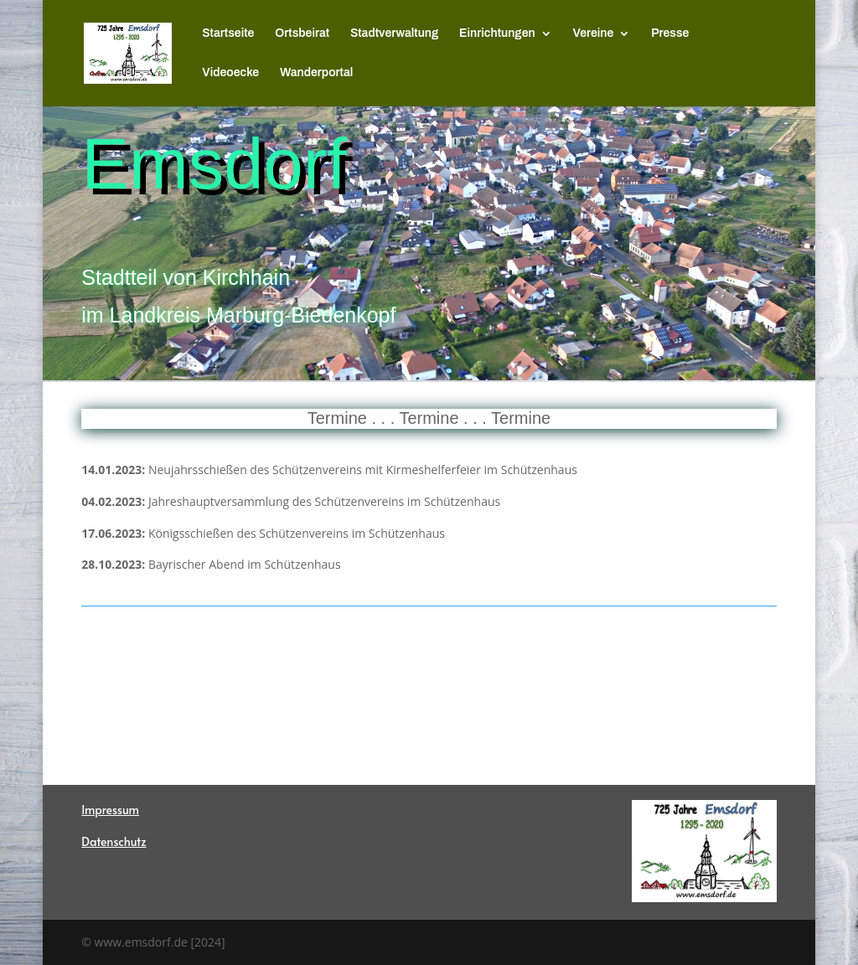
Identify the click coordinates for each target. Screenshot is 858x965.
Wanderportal (316, 73)
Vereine (593, 33)
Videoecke (230, 73)
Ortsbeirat (302, 33)
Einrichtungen (497, 33)
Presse (670, 33)
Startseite (228, 33)
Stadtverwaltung (394, 33)
